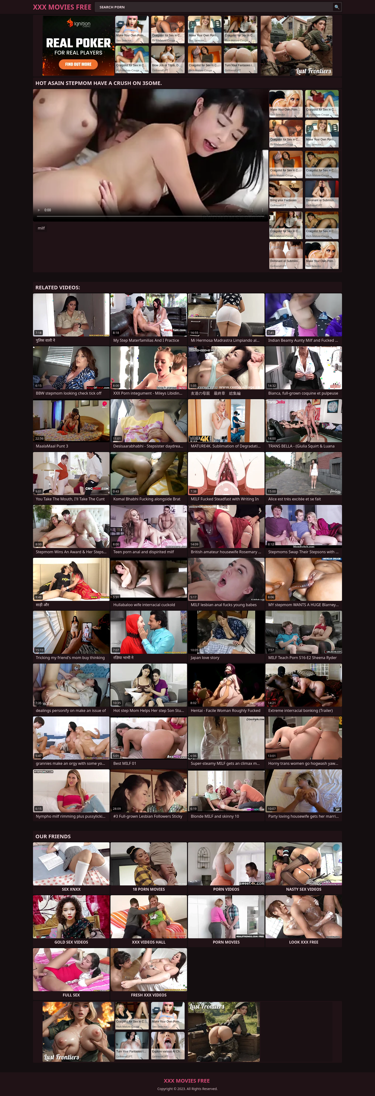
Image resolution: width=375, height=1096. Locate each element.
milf (41, 228)
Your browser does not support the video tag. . (150, 155)
